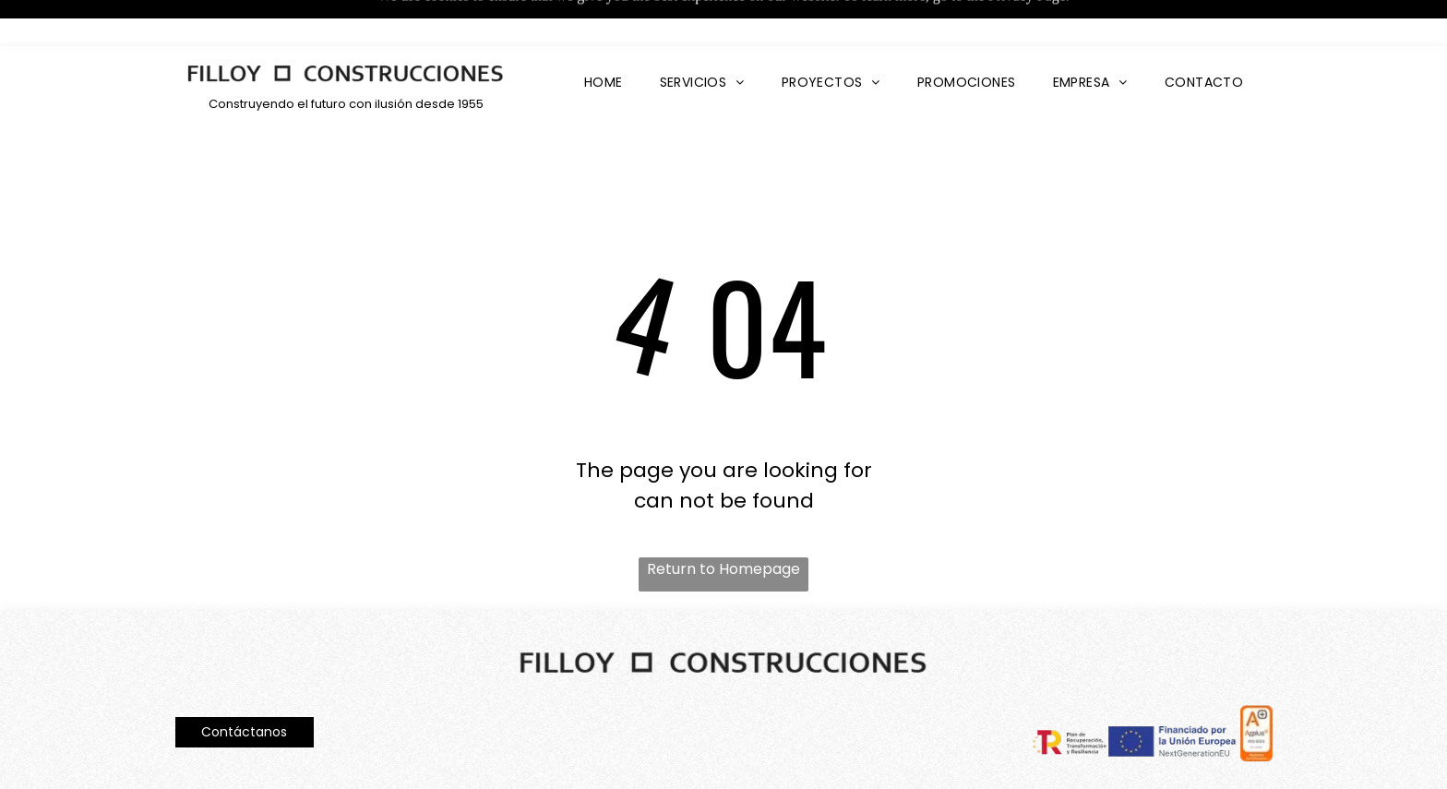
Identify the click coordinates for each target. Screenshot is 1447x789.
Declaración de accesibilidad (1178, 759)
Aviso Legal (205, 762)
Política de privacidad (308, 762)
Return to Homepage (723, 522)
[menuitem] (603, 36)
